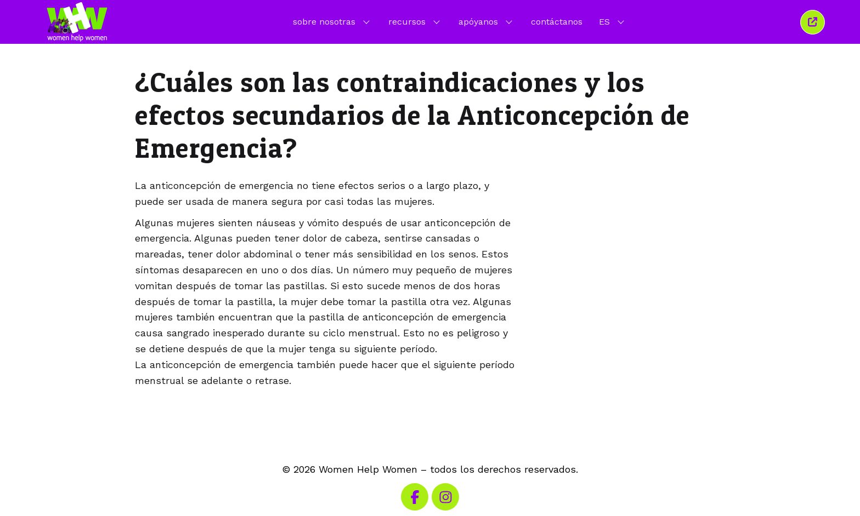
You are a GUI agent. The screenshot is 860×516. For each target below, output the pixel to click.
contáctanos (556, 21)
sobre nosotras (332, 21)
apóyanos (486, 21)
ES (612, 21)
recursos (415, 21)
